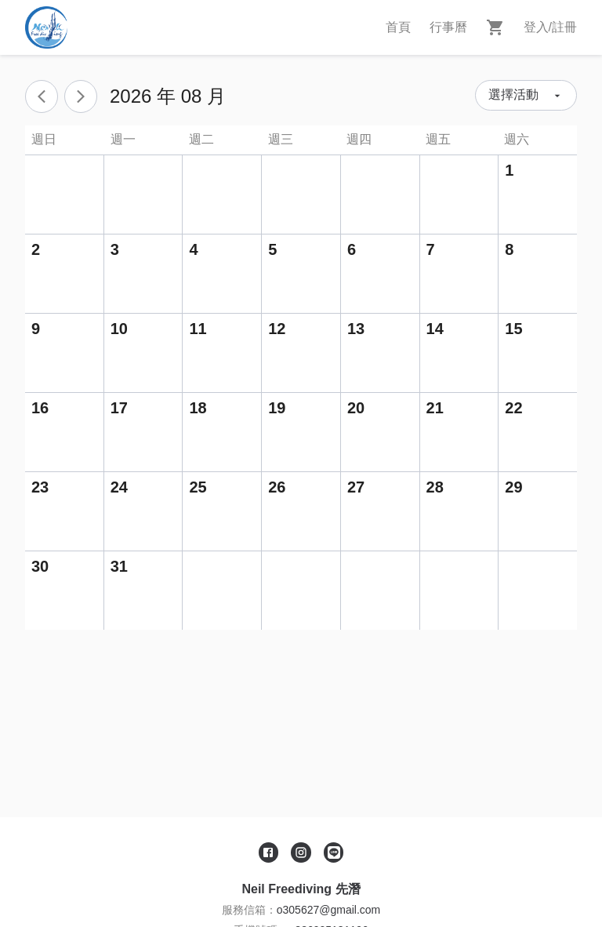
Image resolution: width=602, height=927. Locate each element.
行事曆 (448, 27)
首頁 (398, 27)
